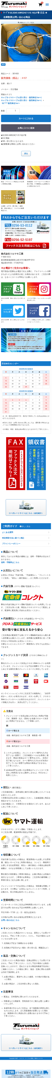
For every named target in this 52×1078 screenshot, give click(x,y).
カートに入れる (26, 118)
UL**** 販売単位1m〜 (11, 103)
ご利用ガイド (16, 526)
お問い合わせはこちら (10, 920)
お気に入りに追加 (26, 128)
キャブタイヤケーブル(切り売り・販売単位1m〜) (21, 97)
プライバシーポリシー (11, 544)
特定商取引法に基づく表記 (13, 538)
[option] (26, 43)
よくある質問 (7, 532)
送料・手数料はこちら (10, 562)
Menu (47, 3)
